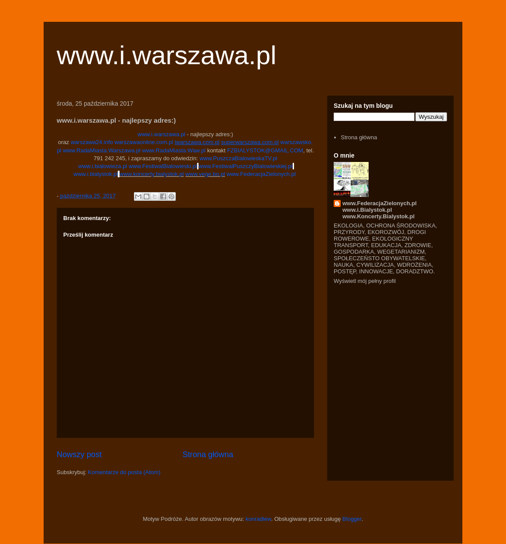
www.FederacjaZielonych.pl (261, 174)
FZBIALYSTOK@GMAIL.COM (265, 150)
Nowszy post (79, 454)
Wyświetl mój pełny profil (365, 281)
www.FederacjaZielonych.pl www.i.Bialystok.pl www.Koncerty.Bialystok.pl (379, 210)
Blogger (352, 519)
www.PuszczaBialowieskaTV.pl (238, 158)
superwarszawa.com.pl (250, 142)
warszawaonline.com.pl (143, 142)
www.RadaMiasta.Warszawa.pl (101, 150)
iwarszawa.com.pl (196, 142)
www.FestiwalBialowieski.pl (163, 166)
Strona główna (207, 454)
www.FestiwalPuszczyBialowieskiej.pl (245, 166)
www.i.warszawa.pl (166, 55)
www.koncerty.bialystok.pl (152, 174)
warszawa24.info (92, 142)
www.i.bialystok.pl (96, 174)
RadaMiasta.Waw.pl (180, 150)
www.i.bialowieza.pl (102, 166)
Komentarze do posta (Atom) (124, 472)
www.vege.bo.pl (205, 174)
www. (149, 150)
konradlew (258, 519)
